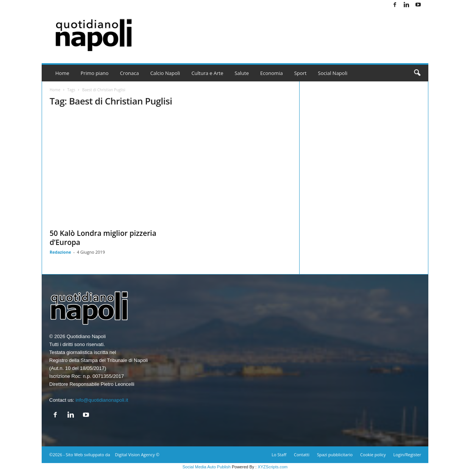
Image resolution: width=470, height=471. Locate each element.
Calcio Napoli (165, 73)
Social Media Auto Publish (207, 467)
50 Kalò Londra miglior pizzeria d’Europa (103, 237)
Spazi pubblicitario (335, 454)
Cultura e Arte (207, 73)
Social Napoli (333, 73)
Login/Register (407, 454)
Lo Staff (279, 454)
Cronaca (129, 73)
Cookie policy (373, 454)
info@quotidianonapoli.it (101, 400)
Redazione (60, 252)
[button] (417, 73)
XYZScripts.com (272, 467)
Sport (300, 73)
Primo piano (95, 73)
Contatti (301, 454)
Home (62, 73)
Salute (241, 73)
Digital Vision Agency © (137, 454)
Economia (271, 73)
